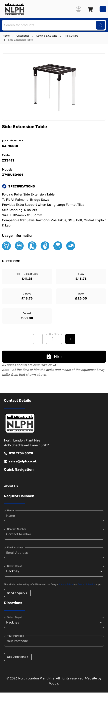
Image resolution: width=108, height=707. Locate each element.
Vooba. (54, 683)
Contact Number (16, 529)
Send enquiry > (17, 593)
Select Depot (14, 566)
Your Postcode (15, 635)
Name (10, 510)
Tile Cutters (71, 35)
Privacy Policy (65, 584)
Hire (54, 356)
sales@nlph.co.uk (20, 461)
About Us (11, 486)
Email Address (15, 547)
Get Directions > (17, 657)
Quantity (54, 334)
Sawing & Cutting (46, 35)
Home (6, 35)
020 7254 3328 (18, 453)
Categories (23, 35)
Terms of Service (86, 584)
